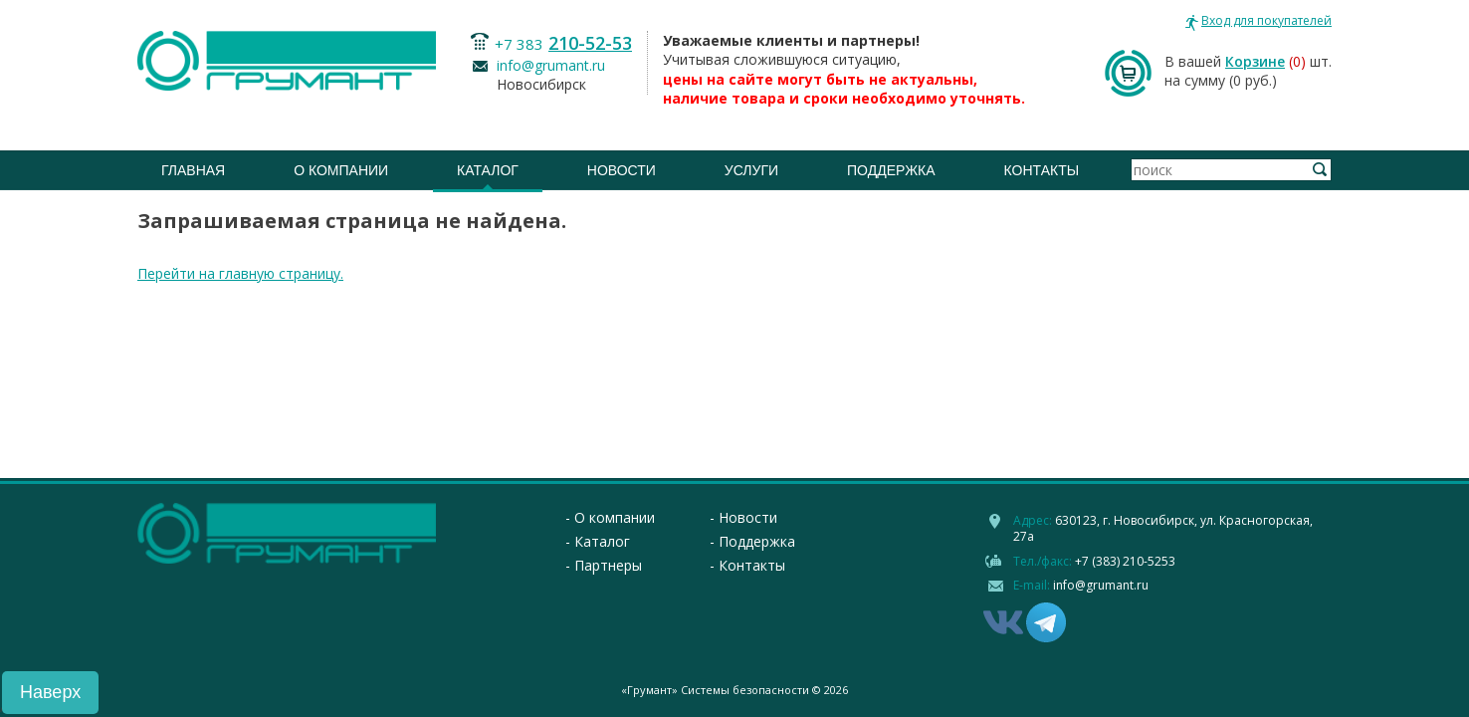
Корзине (1255, 61)
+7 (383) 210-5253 (1125, 561)
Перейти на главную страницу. (240, 273)
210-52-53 (590, 43)
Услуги (751, 170)
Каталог (488, 170)
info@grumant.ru (551, 65)
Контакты (1042, 170)
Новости (621, 170)
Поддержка (891, 170)
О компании (341, 170)
